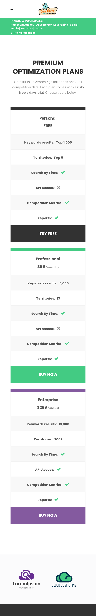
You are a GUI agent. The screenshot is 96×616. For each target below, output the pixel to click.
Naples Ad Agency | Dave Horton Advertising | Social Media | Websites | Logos (44, 26)
